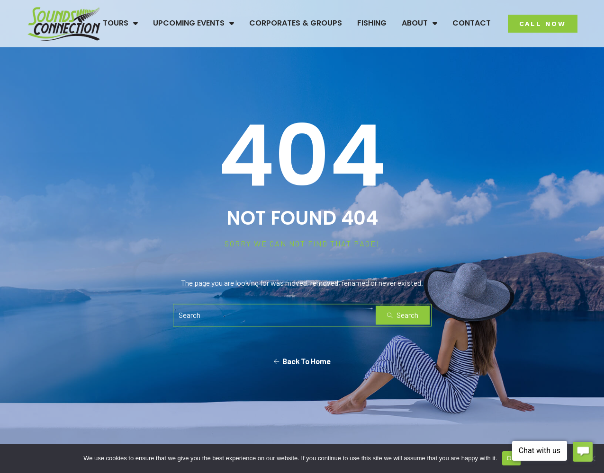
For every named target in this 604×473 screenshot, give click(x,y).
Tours (120, 23)
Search (402, 315)
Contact (471, 23)
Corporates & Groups (295, 23)
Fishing (372, 23)
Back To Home (302, 361)
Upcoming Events (193, 23)
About (419, 23)
